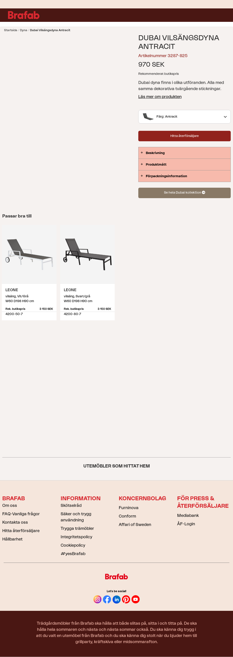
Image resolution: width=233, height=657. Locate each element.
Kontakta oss (15, 522)
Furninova (129, 508)
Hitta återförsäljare (184, 136)
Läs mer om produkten (160, 97)
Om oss (9, 505)
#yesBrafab (73, 554)
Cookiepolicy (73, 545)
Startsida (10, 30)
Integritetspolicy (76, 537)
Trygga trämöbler (77, 528)
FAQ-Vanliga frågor (21, 514)
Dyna (23, 30)
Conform (127, 516)
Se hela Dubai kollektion (184, 192)
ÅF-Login (186, 524)
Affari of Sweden (135, 525)
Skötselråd (71, 505)
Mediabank (188, 515)
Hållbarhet (12, 539)
